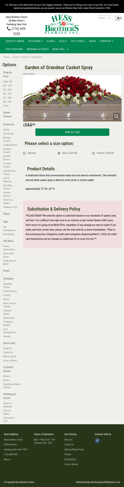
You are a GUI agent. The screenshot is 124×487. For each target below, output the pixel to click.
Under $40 (7, 81)
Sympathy (105, 41)
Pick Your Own (14, 49)
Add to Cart (72, 132)
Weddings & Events (38, 49)
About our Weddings (7, 405)
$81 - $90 (7, 102)
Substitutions (70, 459)
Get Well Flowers (7, 158)
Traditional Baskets (8, 323)
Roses (92, 41)
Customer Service (8, 369)
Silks (62, 41)
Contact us (69, 444)
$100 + (6, 106)
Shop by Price (7, 74)
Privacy (6, 380)
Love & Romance (7, 180)
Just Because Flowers (9, 172)
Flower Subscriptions (9, 248)
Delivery (6, 376)
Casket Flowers (10, 291)
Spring (6, 129)
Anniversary (8, 133)
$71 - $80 (7, 97)
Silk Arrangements (9, 229)
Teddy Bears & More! (9, 262)
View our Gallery (7, 412)
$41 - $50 (7, 85)
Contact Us (8, 352)
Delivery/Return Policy (74, 449)
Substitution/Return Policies (10, 386)
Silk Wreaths (8, 234)
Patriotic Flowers (7, 194)
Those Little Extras (8, 255)
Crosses (6, 295)
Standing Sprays (7, 312)
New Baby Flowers (7, 187)
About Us (7, 348)
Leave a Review (10, 360)
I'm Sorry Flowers (7, 165)
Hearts (6, 299)
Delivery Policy (9, 356)
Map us (7, 459)
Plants (51, 41)
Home (6, 57)
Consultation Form (9, 419)
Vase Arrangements (9, 331)
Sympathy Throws (7, 285)
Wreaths (6, 336)
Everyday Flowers (7, 151)
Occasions (34, 41)
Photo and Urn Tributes (9, 305)
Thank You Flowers (8, 201)
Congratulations (10, 145)
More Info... (60, 49)
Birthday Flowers (7, 139)
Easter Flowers (15, 41)
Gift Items (77, 41)
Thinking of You (10, 207)
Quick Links (9, 343)
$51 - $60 (7, 89)
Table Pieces (9, 318)
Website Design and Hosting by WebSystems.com (98, 482)
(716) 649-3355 (11, 454)
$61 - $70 (7, 93)
